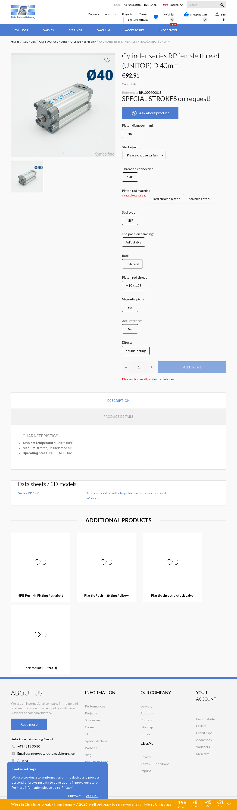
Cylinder (21, 30)
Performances (95, 706)
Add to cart (192, 367)
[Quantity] (139, 367)
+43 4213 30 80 (131, 4)
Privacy (74, 796)
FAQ (88, 734)
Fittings (75, 30)
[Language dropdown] (177, 4)
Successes (92, 720)
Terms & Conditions (154, 764)
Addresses (204, 740)
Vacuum (103, 30)
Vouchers (203, 747)
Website (91, 748)
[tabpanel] (63, 105)
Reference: (130, 92)
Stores (145, 734)
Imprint (145, 771)
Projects (127, 14)
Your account (206, 695)
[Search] (206, 4)
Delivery (93, 14)
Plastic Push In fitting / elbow (106, 595)
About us (110, 14)
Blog (88, 755)
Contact (146, 720)
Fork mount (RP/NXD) (40, 668)
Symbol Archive (96, 741)
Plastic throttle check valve (172, 595)
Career (143, 14)
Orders (201, 726)
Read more (28, 724)
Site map (146, 727)
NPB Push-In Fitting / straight (40, 595)
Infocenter (168, 28)
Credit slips (204, 733)
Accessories (134, 30)
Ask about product (150, 113)
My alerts (202, 754)
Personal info (205, 719)
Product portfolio (137, 20)
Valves (48, 30)
